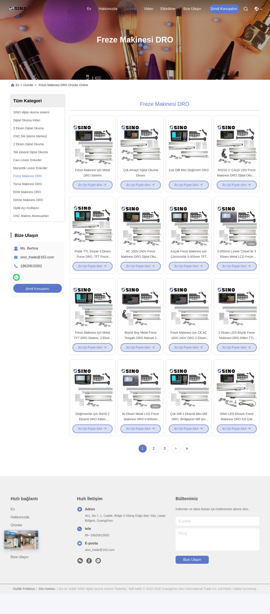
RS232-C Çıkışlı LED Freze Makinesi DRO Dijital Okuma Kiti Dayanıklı (236, 180)
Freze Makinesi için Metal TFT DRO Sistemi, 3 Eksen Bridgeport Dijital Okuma (92, 353)
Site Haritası (46, 609)
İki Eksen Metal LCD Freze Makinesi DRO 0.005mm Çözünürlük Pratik (140, 439)
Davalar (17, 569)
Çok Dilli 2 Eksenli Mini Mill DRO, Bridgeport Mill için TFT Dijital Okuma (188, 439)
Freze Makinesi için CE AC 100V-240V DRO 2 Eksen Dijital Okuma (188, 353)
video (148, 9)
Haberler (17, 561)
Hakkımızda (108, 9)
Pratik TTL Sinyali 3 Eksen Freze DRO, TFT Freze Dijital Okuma (93, 267)
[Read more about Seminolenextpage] (176, 469)
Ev (89, 9)
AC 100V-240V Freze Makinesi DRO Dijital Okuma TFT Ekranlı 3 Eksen (140, 267)
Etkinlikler (168, 9)
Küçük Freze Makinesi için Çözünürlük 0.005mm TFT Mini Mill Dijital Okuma (189, 267)
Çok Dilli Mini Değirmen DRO (189, 175)
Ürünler (130, 9)
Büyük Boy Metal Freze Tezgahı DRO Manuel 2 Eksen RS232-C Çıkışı (140, 353)
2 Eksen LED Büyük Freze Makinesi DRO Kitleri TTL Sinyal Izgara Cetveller (236, 353)
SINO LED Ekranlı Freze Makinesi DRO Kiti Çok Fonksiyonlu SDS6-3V (237, 439)
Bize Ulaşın (192, 9)
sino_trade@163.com (37, 257)
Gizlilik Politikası (24, 609)
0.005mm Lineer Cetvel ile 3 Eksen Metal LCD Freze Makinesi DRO (236, 267)
